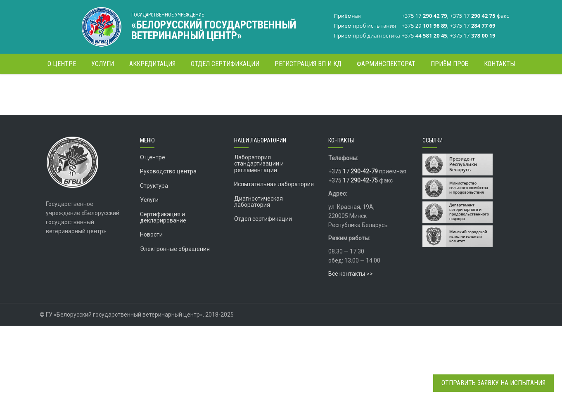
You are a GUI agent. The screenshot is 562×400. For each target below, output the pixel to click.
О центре (152, 231)
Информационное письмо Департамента (229, 134)
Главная (358, 88)
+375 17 (353, 245)
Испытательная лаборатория (274, 258)
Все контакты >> (350, 348)
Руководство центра (168, 245)
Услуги (149, 274)
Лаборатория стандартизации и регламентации (259, 238)
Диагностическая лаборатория (258, 276)
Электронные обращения (175, 323)
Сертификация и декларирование (163, 291)
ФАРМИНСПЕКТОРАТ (397, 88)
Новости (151, 308)
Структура (154, 260)
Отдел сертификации (263, 293)
